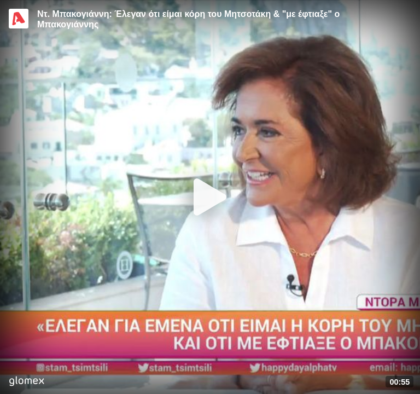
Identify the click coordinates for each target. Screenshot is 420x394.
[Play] (210, 197)
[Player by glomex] (26, 382)
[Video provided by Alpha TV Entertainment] (18, 18)
